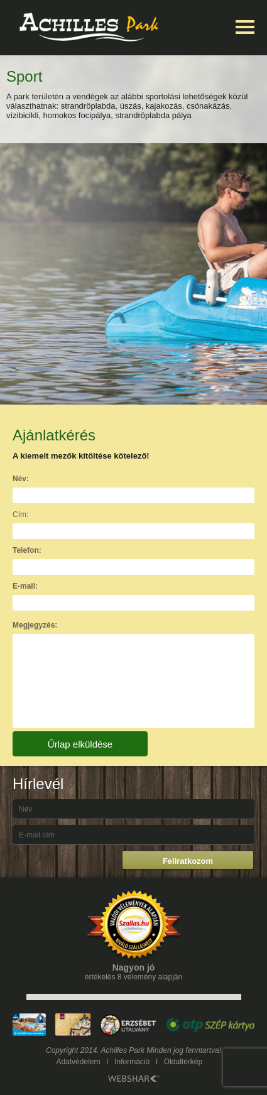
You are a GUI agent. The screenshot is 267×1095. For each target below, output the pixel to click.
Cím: (20, 514)
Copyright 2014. (72, 1050)
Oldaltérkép (183, 1061)
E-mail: (25, 586)
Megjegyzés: (35, 625)
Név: (21, 478)
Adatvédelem (78, 1061)
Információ (132, 1061)
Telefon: (27, 550)
